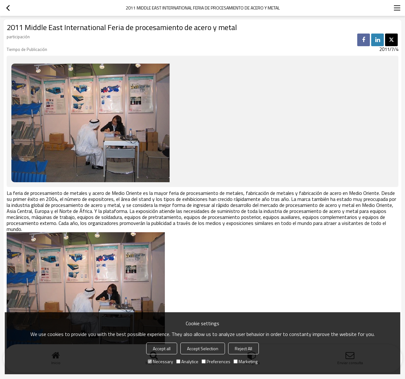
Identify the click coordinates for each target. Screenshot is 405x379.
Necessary (160, 361)
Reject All (243, 348)
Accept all (162, 348)
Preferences (216, 361)
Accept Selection (202, 348)
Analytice (187, 361)
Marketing (246, 361)
